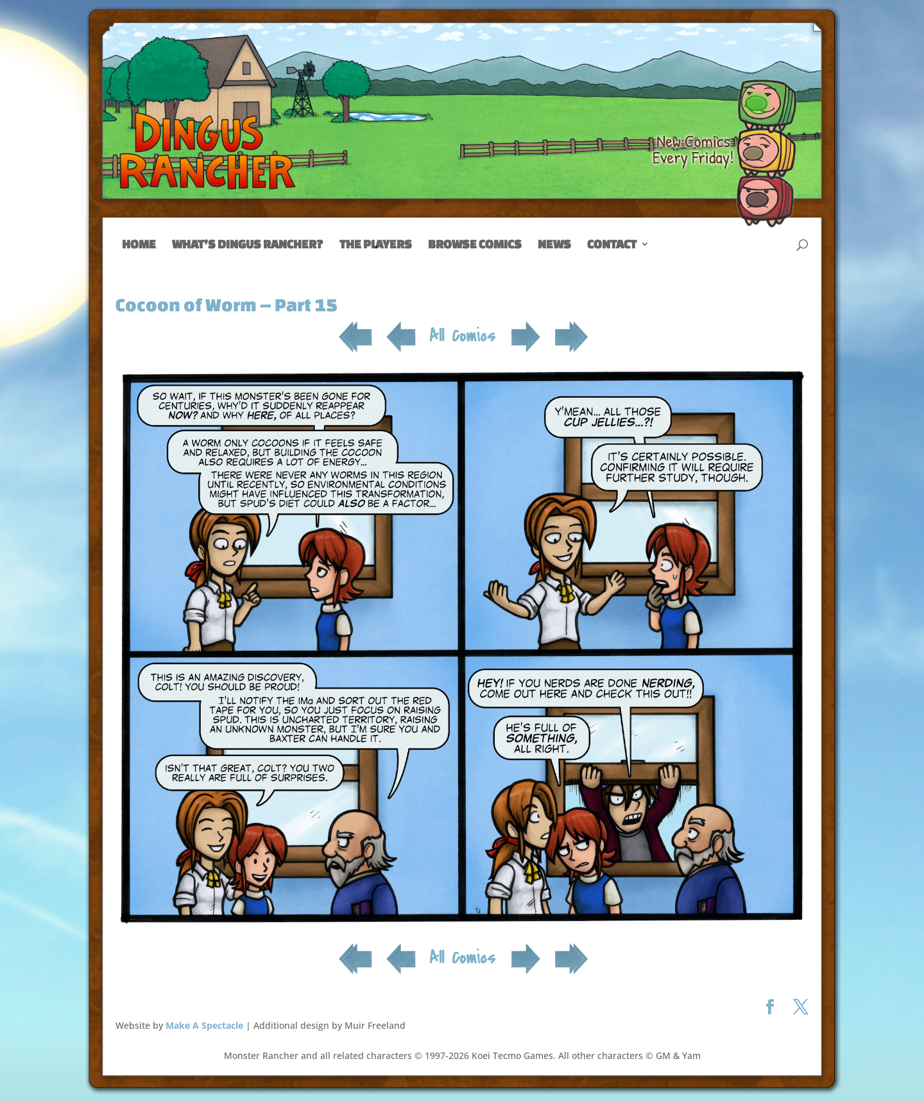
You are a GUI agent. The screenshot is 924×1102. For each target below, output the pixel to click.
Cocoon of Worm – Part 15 (227, 304)
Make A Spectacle (204, 1025)
